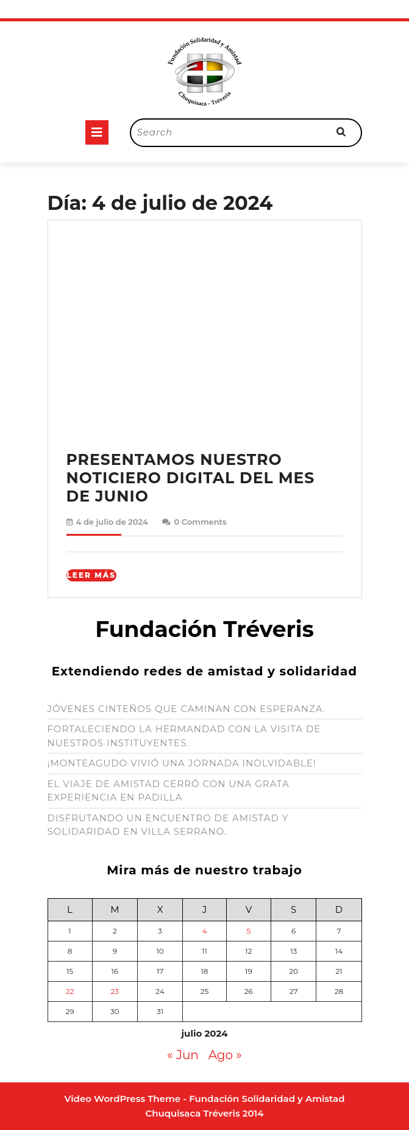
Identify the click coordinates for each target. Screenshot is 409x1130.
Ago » (225, 1055)
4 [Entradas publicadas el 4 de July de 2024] (204, 930)
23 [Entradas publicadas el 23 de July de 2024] (115, 991)
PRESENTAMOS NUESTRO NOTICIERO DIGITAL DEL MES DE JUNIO (190, 477)
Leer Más (91, 575)
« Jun (183, 1055)
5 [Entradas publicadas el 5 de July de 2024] (248, 930)
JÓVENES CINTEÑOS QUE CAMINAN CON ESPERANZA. (187, 708)
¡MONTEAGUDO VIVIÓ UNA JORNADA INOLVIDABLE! (182, 763)
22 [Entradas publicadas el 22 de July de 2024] (70, 991)
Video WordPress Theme (123, 1098)
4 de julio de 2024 (112, 522)
